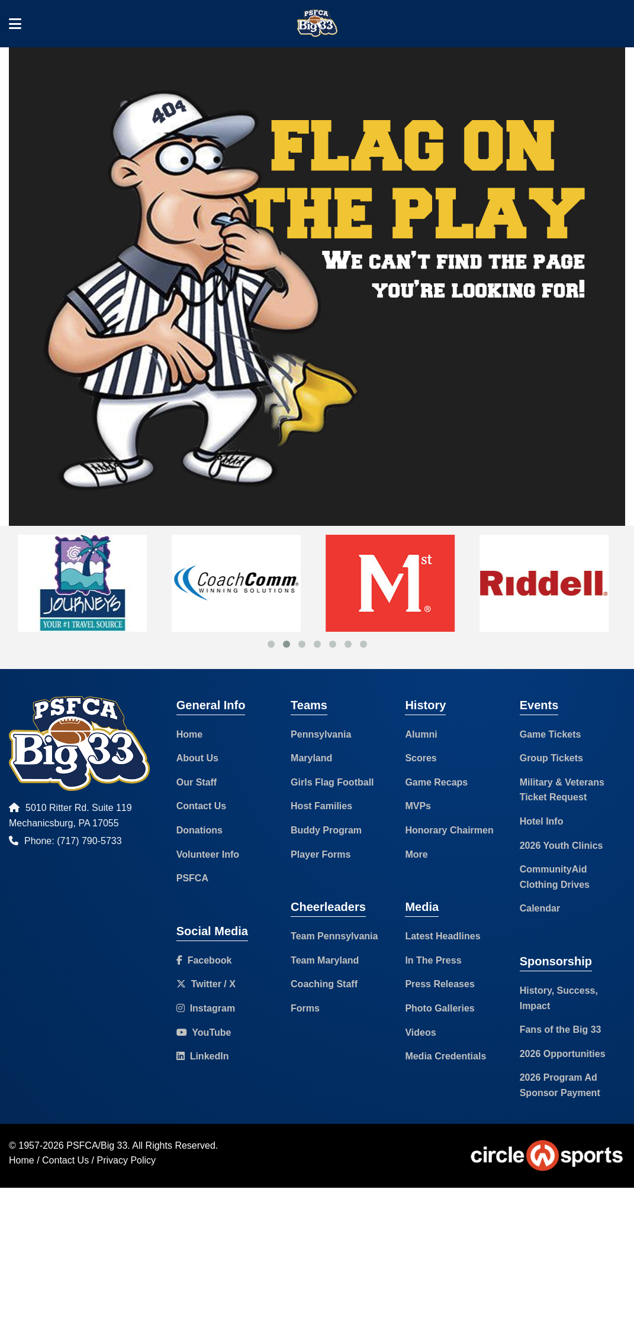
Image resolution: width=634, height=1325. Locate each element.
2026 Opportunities (563, 1054)
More (416, 854)
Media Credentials (445, 1056)
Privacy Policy (126, 1160)
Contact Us (201, 806)
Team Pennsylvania (334, 936)
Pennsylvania (321, 734)
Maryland (311, 758)
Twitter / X (206, 984)
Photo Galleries (439, 1008)
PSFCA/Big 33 (96, 1145)
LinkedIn (202, 1056)
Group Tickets (551, 758)
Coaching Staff (324, 984)
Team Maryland (325, 960)
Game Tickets (550, 734)
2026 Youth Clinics (561, 846)
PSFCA (192, 878)
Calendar (540, 908)
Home (189, 734)
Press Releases (439, 984)
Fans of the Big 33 (560, 1030)
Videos (420, 1032)
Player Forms (320, 854)
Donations (199, 830)
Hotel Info (542, 821)
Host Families (321, 806)
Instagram (205, 1008)
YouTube (203, 1032)
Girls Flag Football (332, 782)
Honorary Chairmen (449, 830)
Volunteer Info (207, 854)
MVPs (418, 806)
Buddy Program (326, 830)
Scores (420, 758)
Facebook (204, 960)
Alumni (421, 734)
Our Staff (196, 782)
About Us (197, 758)
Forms (305, 1008)
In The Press (433, 960)
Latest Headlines (442, 936)
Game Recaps (436, 782)
